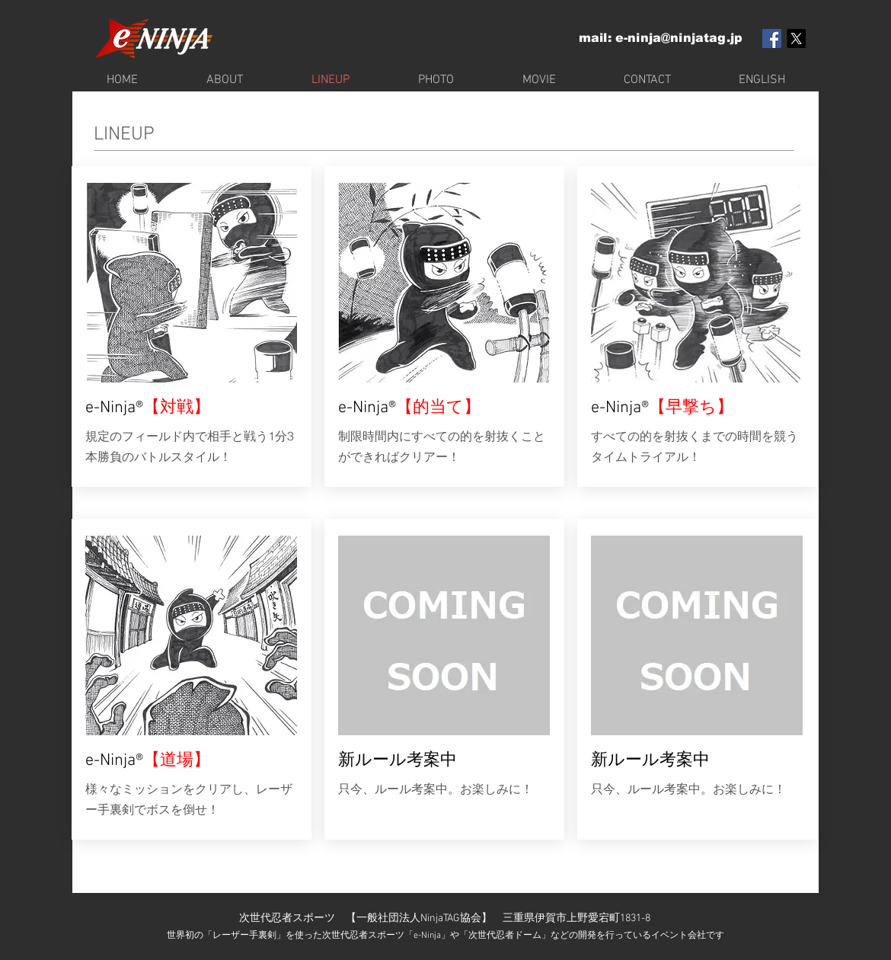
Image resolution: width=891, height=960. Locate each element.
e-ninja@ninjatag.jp (678, 37)
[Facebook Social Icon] (771, 38)
